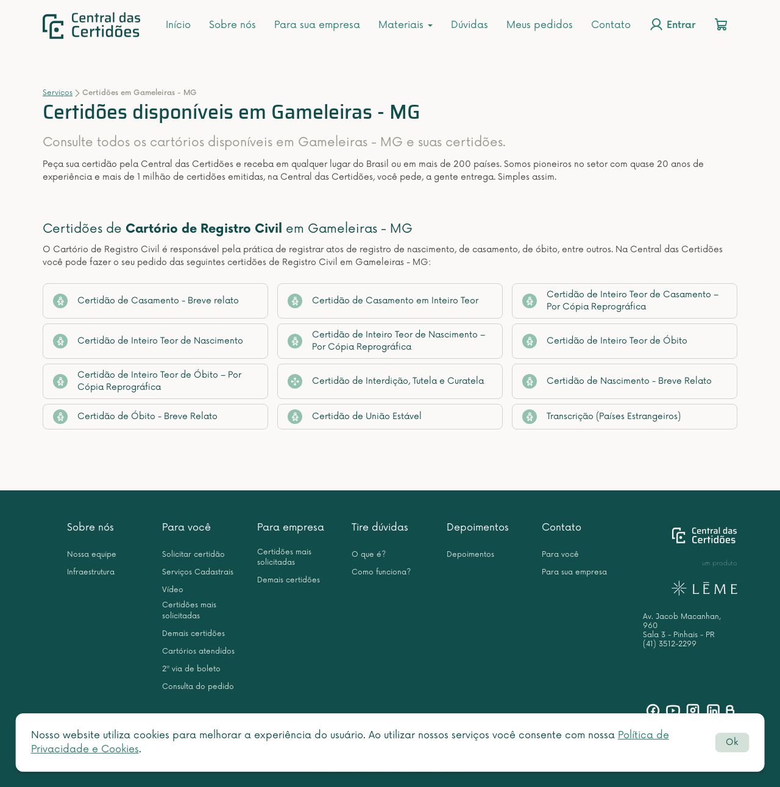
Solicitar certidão (193, 554)
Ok (732, 742)
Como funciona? (381, 572)
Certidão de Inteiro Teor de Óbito (604, 341)
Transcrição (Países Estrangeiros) (601, 416)
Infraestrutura (91, 572)
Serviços (58, 92)
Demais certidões (193, 633)
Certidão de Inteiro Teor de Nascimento (148, 341)
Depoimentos (478, 527)
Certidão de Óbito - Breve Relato (135, 416)
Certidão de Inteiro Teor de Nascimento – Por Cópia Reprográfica (386, 341)
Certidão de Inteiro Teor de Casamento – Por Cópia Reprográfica (620, 300)
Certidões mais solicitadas (189, 610)
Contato (611, 25)
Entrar (672, 24)
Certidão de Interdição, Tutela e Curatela (386, 381)
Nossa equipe (91, 554)
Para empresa (290, 527)
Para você (186, 527)
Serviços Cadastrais (197, 572)
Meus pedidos (539, 25)
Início (178, 25)
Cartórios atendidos (198, 651)
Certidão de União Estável (355, 416)
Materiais (405, 25)
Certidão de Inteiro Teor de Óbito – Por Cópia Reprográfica (147, 381)
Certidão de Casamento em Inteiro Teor (383, 301)
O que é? (369, 554)
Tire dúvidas (380, 527)
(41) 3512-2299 (670, 644)
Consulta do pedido (198, 686)
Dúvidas (469, 25)
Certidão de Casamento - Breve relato (146, 301)
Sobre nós (232, 25)
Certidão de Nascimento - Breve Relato (617, 381)
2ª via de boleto (191, 669)
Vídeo (172, 590)
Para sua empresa (317, 25)
